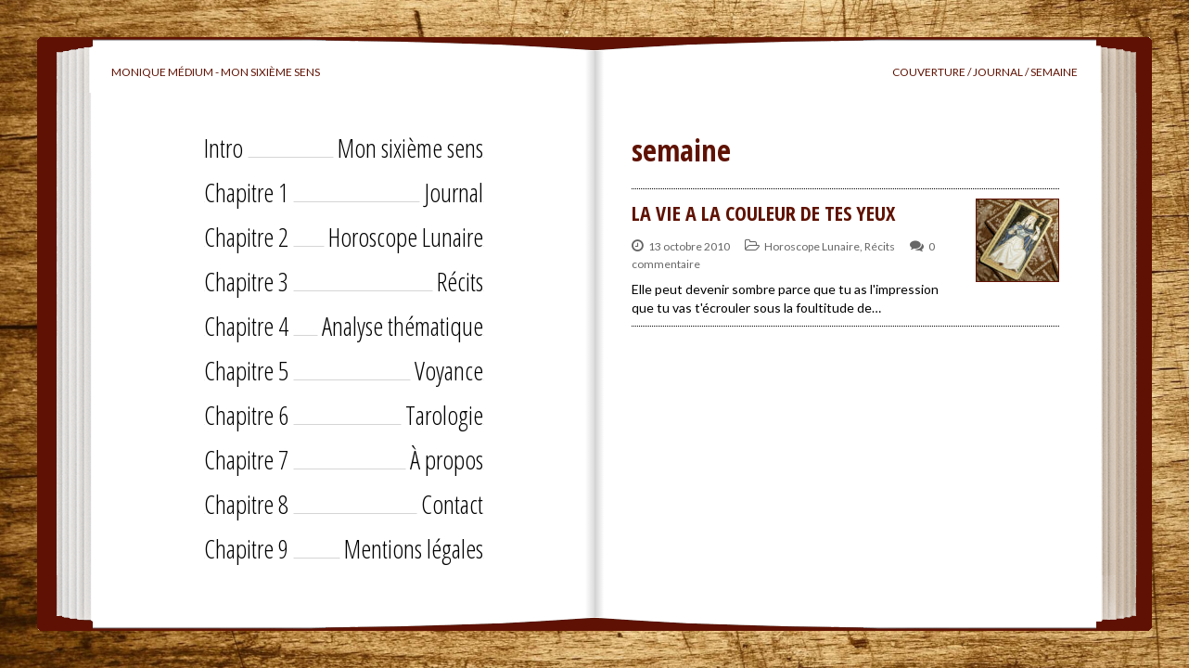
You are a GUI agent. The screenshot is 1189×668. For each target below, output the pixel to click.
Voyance (449, 370)
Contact (452, 503)
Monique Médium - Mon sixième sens (215, 72)
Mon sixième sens (410, 147)
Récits (460, 281)
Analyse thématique (402, 325)
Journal (453, 192)
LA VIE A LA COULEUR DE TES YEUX (763, 212)
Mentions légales (413, 548)
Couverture (928, 72)
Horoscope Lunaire (405, 236)
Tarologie (444, 414)
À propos (446, 459)
